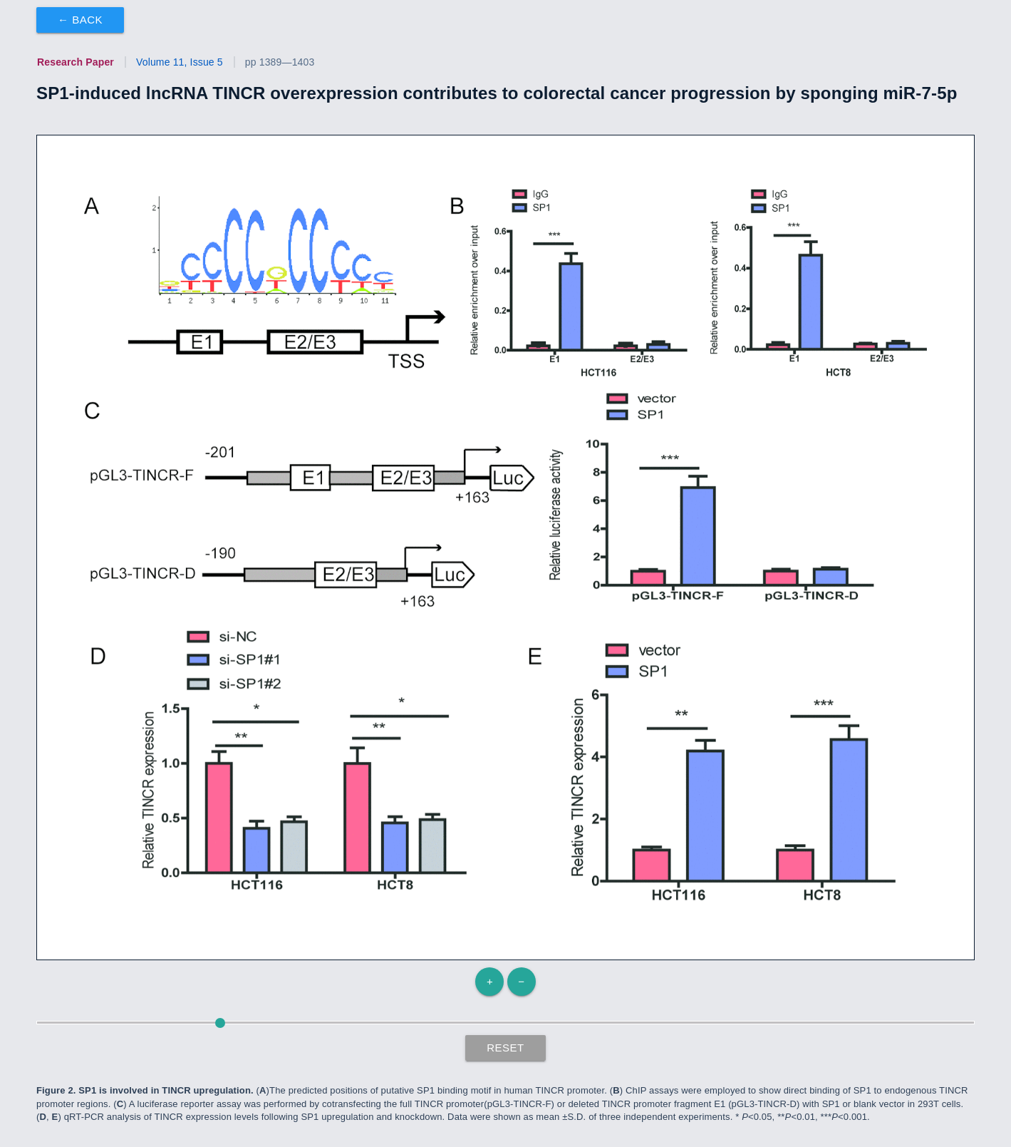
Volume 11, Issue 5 (179, 62)
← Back (80, 20)
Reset (505, 1047)
